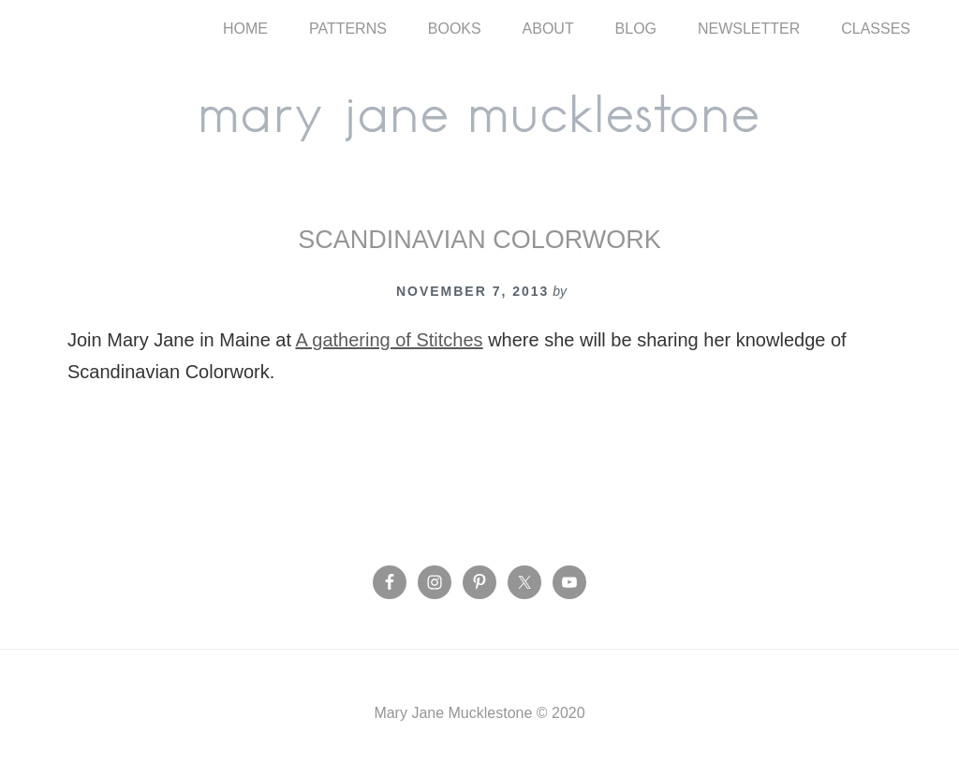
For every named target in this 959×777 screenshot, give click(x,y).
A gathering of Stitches (388, 340)
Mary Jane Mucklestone (479, 114)
